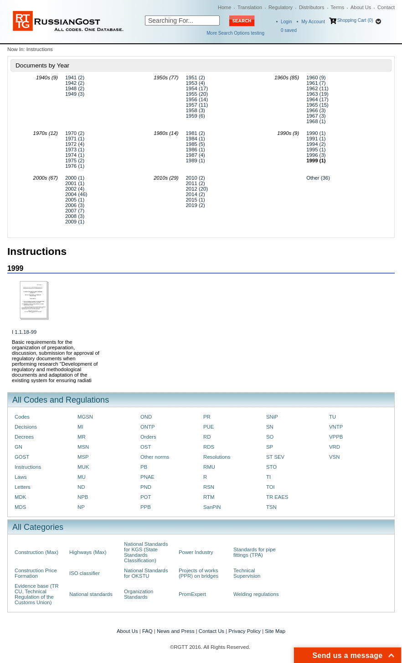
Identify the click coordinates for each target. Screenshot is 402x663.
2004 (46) (76, 194)
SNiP (272, 417)
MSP (83, 457)
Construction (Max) (36, 552)
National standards (91, 594)
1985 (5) (195, 144)
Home (224, 7)
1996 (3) (315, 155)
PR (207, 417)
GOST (22, 457)
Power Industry (196, 552)
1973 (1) (74, 149)
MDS (20, 507)
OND (146, 417)
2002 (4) (74, 189)
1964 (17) (317, 99)
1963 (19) (317, 94)
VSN (334, 457)
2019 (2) (195, 205)
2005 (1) (74, 199)
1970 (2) (74, 133)
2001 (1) (74, 183)
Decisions (26, 427)
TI (268, 477)
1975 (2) (74, 160)
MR (81, 437)
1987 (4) (195, 155)
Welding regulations (256, 594)
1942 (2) (74, 83)
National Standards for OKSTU (146, 573)
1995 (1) (315, 149)
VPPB (336, 437)
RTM (208, 497)
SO (269, 437)
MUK (83, 467)
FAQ (147, 631)
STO (271, 467)
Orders (148, 437)
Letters (23, 487)
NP (81, 507)
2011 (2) (195, 183)
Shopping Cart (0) (355, 20)
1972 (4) (74, 144)
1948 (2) (74, 88)
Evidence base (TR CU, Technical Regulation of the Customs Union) (37, 594)
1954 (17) (197, 88)
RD (207, 437)
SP (269, 447)
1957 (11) (197, 105)
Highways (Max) (87, 552)
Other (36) (318, 178)
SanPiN (212, 507)
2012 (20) (197, 189)
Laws (21, 477)
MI (80, 427)
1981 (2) (195, 133)
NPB (82, 497)
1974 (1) (74, 155)
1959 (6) (195, 116)
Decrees (24, 437)
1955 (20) (197, 94)
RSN (208, 487)
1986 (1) (195, 149)
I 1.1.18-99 (24, 332)
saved (289, 30)
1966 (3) (315, 110)
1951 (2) (195, 77)
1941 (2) (74, 77)
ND (81, 487)
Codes (22, 417)
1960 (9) (315, 77)
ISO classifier (84, 573)
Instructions (28, 467)
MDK (20, 497)
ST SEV (275, 457)
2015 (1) (195, 199)
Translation (249, 7)
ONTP (147, 427)
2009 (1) (74, 221)
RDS (208, 447)
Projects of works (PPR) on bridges (198, 573)
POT (145, 497)
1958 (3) (195, 110)
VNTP (336, 427)
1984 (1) (195, 138)
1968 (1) (315, 121)
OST (145, 447)
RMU (209, 467)
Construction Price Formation (36, 573)
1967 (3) (315, 116)
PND (145, 487)
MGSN (85, 417)
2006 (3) (74, 205)
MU (81, 477)
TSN (271, 507)
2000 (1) (74, 178)
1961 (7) (315, 83)
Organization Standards (138, 594)
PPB (145, 507)
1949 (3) (74, 94)
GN (18, 447)
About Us (360, 7)
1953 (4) (195, 83)
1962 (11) (317, 88)
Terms (337, 7)
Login (286, 21)
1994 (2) (315, 144)
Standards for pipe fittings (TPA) (254, 552)
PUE (208, 427)
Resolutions (216, 457)
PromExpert (192, 594)
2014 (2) (195, 194)
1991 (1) (315, 138)
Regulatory (280, 7)
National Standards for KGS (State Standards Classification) (146, 552)
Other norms (154, 457)
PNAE (147, 477)
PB (143, 467)
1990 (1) (315, 133)
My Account (313, 21)
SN (269, 427)
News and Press (176, 631)
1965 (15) (317, 105)
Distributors (312, 7)
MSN (83, 447)
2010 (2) (195, 178)
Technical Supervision (246, 573)
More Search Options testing (235, 33)
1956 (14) (197, 99)
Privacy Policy (244, 631)
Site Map (275, 631)
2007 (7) (74, 210)
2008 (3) (74, 216)
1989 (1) (195, 160)
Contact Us (211, 631)
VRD (334, 447)
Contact (386, 7)
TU (332, 417)
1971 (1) (74, 138)
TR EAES (277, 497)
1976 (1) (74, 166)
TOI (270, 487)
